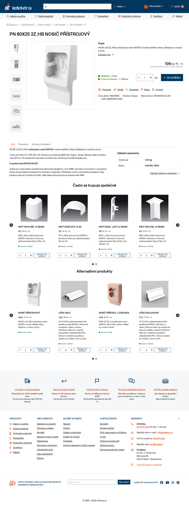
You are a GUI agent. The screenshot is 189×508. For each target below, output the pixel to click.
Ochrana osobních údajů (112, 449)
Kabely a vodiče (20, 424)
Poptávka (67, 441)
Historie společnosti (109, 441)
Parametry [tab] (23, 144)
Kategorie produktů (46, 424)
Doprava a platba (45, 428)
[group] (34, 225)
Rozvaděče (18, 438)
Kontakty (104, 424)
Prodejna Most (107, 428)
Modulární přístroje (22, 443)
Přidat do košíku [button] (42, 255)
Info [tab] (13, 144)
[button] (120, 6)
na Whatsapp (156, 444)
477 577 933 (143, 427)
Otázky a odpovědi (72, 432)
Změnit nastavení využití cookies (79, 445)
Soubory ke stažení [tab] (41, 144)
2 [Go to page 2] (96, 264)
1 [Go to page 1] (93, 264)
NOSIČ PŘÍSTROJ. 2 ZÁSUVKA (114, 312)
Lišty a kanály (60, 24)
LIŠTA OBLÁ (64, 312)
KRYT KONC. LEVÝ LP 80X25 (113, 226)
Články (40, 458)
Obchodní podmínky (47, 445)
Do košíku (172, 77)
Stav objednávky (45, 454)
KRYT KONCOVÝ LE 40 (70, 226)
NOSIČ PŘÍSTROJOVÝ (29, 312)
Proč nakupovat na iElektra (113, 432)
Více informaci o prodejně (149, 464)
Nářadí (16, 452)
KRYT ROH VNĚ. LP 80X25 (31, 226)
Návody (67, 424)
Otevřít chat (159, 438)
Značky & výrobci (71, 436)
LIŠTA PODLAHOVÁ (149, 312)
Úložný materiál (44, 24)
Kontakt (40, 432)
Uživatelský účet (45, 449)
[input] (25, 255)
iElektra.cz (13, 25)
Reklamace (42, 441)
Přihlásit (124, 482)
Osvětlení (17, 447)
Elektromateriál (27, 24)
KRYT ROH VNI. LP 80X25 (151, 226)
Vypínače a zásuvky (22, 433)
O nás (103, 436)
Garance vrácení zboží (47, 436)
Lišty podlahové (76, 24)
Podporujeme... (107, 445)
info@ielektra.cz (165, 432)
